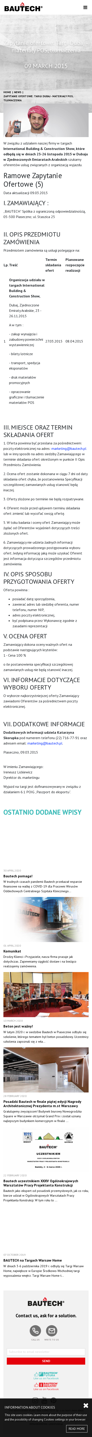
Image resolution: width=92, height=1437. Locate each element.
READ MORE (77, 1429)
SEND (46, 1361)
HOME (7, 92)
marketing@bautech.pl (68, 448)
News (17, 92)
